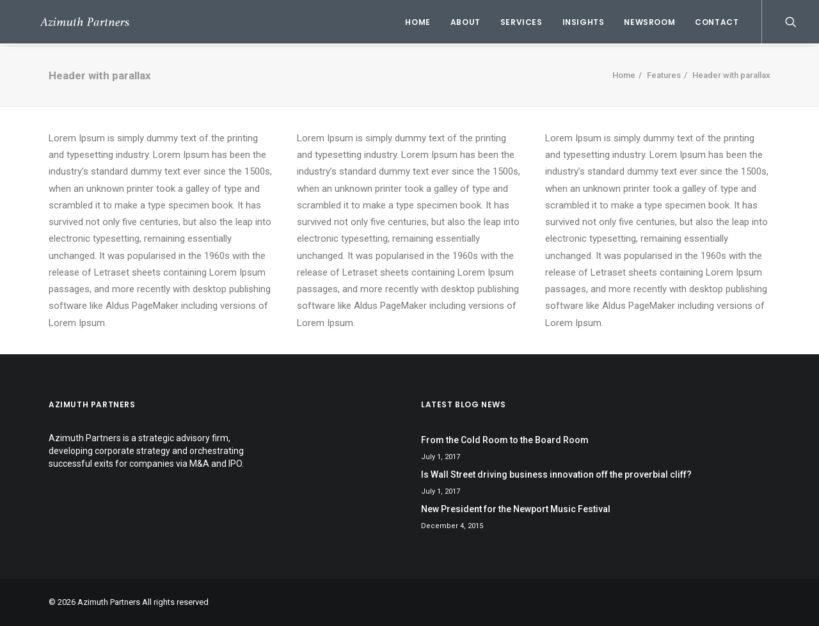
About (465, 22)
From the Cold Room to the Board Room (505, 440)
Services (521, 22)
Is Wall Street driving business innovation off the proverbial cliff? (556, 474)
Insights (583, 22)
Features (664, 75)
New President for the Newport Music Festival (515, 509)
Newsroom (649, 22)
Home (417, 22)
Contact (716, 22)
